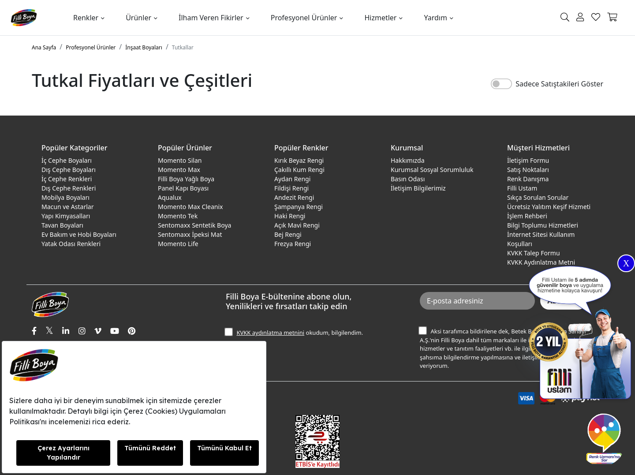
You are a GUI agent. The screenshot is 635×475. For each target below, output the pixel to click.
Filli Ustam (522, 188)
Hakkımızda (408, 160)
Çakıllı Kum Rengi (299, 169)
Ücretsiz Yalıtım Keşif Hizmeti (548, 206)
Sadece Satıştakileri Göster (559, 84)
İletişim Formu (528, 160)
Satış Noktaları (528, 169)
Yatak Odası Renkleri (71, 243)
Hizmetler (380, 17)
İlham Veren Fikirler (211, 17)
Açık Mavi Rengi (297, 225)
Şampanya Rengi (298, 206)
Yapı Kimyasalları (65, 216)
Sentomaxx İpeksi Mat (190, 234)
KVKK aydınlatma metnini (270, 333)
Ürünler (138, 17)
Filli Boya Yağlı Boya (186, 179)
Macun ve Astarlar (67, 206)
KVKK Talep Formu (533, 253)
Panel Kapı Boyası (183, 188)
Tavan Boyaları (62, 225)
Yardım (435, 17)
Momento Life (178, 243)
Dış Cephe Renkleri (68, 188)
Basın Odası (408, 179)
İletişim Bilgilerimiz (418, 188)
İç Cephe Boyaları (66, 160)
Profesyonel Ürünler (304, 17)
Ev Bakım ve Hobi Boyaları (78, 234)
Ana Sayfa (44, 47)
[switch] (501, 84)
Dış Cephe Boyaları (68, 169)
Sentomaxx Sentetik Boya (194, 225)
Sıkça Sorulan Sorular (537, 197)
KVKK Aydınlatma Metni (541, 262)
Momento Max (179, 169)
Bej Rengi (288, 234)
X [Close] (626, 263)
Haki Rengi (289, 216)
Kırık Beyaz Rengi (299, 160)
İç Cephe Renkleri (66, 179)
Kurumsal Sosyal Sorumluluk (432, 169)
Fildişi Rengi (291, 188)
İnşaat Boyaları (143, 47)
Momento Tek (178, 216)
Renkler (85, 17)
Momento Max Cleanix (190, 206)
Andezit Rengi (294, 197)
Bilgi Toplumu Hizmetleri (542, 225)
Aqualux (170, 197)
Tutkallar (183, 47)
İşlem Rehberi (527, 216)
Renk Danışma (528, 179)
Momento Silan (180, 160)
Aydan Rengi (292, 179)
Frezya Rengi (292, 243)
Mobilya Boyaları (65, 197)
